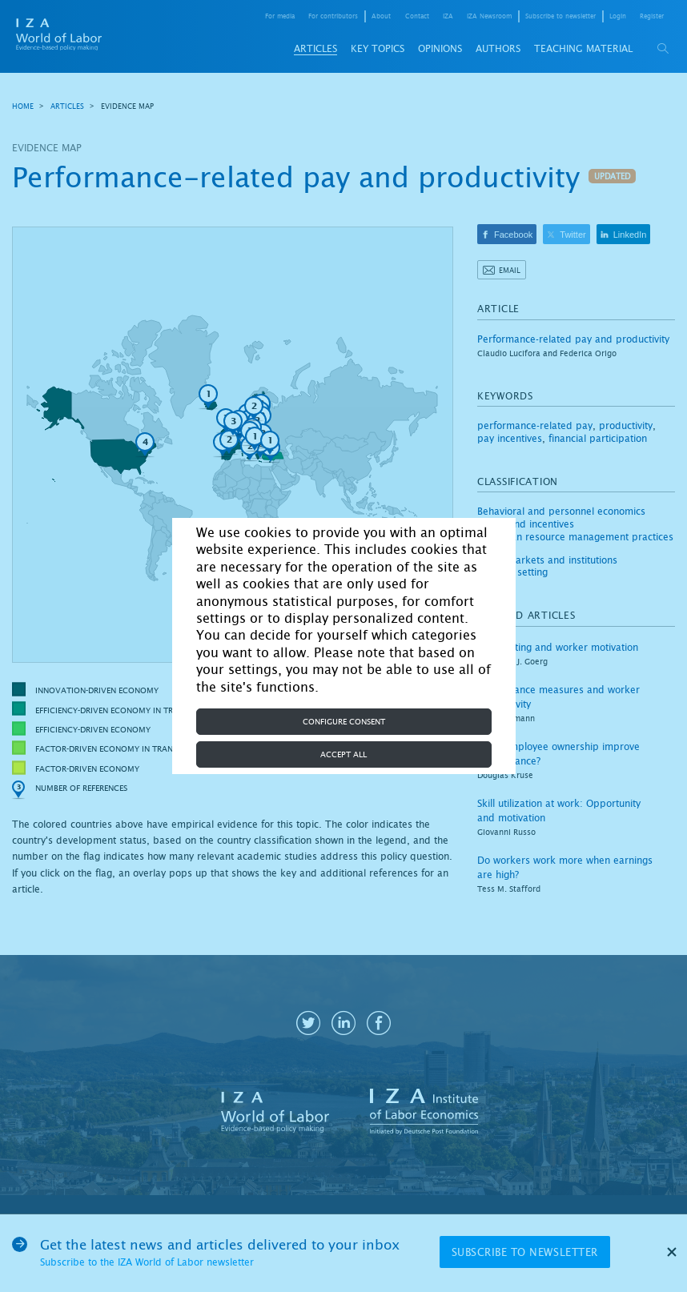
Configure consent (344, 721)
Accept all (343, 754)
